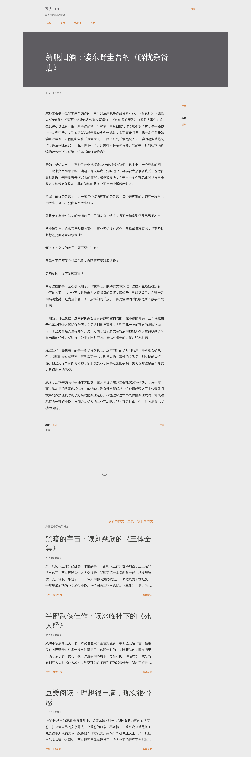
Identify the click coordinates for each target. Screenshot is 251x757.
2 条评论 (57, 749)
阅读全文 (147, 594)
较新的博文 (116, 521)
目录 (61, 22)
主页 (47, 22)
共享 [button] (184, 106)
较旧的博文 (145, 521)
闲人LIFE (52, 8)
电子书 (75, 22)
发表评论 (57, 594)
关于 (90, 22)
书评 (184, 124)
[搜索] (193, 9)
